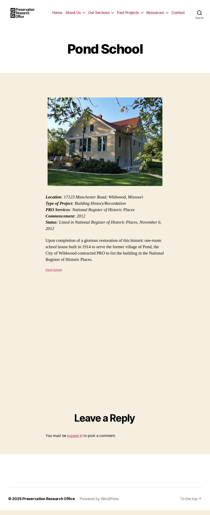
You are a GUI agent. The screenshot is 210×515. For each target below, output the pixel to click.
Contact (178, 18)
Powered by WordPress (99, 503)
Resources (172, 12)
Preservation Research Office (48, 503)
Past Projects (145, 12)
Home (74, 12)
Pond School (54, 274)
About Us (89, 12)
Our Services (115, 12)
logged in (75, 440)
